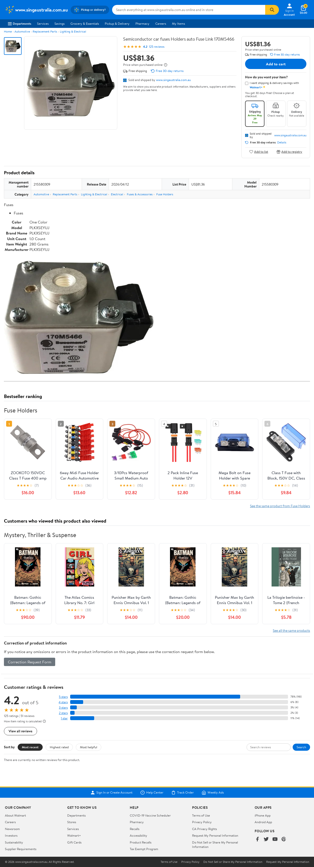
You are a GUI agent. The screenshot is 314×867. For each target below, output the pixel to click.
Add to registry (289, 152)
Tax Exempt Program (144, 849)
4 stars (63, 702)
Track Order (182, 792)
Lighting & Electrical (73, 31)
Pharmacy (142, 23)
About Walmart (15, 815)
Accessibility (138, 835)
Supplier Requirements (20, 849)
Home (8, 31)
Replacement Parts (45, 31)
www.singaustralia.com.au (173, 80)
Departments (19, 23)
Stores (71, 822)
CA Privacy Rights (204, 829)
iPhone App (263, 815)
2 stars (63, 713)
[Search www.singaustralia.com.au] (188, 10)
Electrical (117, 194)
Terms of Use (201, 815)
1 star (64, 718)
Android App (263, 822)
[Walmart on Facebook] (257, 839)
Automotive (22, 31)
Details (281, 142)
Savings (59, 23)
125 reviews (156, 46)
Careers (160, 23)
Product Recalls (140, 842)
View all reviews (20, 731)
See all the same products (291, 630)
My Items (178, 23)
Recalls (134, 829)
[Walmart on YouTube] (275, 839)
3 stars (63, 707)
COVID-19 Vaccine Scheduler (150, 815)
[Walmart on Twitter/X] (266, 839)
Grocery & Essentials (84, 23)
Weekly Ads (213, 792)
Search (301, 747)
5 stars (63, 697)
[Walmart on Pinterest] (284, 839)
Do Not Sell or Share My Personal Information (232, 862)
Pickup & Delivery (117, 23)
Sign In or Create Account (111, 792)
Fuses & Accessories (140, 194)
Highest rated (59, 747)
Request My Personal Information (215, 835)
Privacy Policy (202, 822)
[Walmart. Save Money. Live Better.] (36, 9)
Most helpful (88, 747)
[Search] (272, 10)
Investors (11, 835)
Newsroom (12, 829)
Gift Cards (74, 842)
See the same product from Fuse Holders (280, 506)
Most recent (30, 747)
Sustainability (14, 842)
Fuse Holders (164, 194)
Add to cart (276, 64)
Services (43, 23)
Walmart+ (74, 835)
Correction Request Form (29, 662)
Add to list (258, 152)
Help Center (151, 792)
